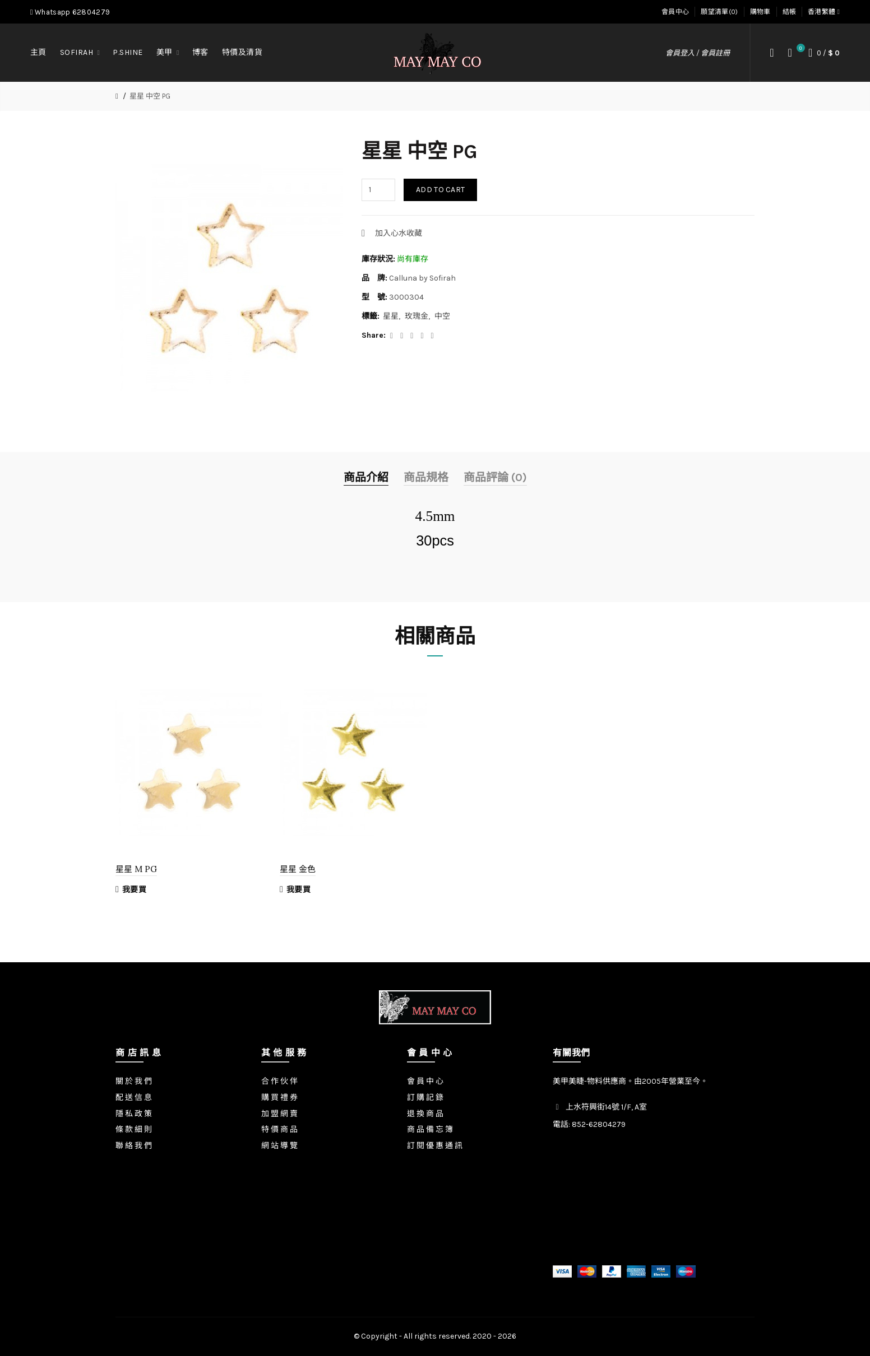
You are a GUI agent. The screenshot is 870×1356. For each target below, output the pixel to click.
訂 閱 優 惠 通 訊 (434, 1145)
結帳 (790, 12)
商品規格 (426, 477)
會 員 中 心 (425, 1081)
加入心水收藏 (398, 233)
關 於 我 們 (133, 1081)
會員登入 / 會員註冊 (697, 53)
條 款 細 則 (133, 1129)
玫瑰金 (416, 316)
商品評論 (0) (495, 477)
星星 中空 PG (149, 96)
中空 (442, 316)
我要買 (130, 889)
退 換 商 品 (425, 1114)
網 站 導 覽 (279, 1145)
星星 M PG (136, 869)
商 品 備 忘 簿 (430, 1129)
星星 (391, 316)
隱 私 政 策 (133, 1114)
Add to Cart (440, 189)
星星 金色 (298, 869)
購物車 (760, 12)
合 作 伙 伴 (279, 1081)
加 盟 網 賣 (279, 1114)
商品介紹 (366, 477)
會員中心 (675, 12)
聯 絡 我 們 (133, 1145)
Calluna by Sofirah (422, 278)
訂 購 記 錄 (425, 1097)
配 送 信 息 (133, 1097)
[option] (189, 789)
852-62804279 (599, 1124)
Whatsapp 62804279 (70, 12)
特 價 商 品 (279, 1129)
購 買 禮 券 (279, 1097)
